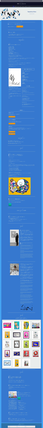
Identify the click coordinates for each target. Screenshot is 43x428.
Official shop (10, 203)
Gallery (18, 4)
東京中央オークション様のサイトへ (19, 396)
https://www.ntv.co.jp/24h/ (11, 156)
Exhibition (20, 4)
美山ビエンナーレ (20, 24)
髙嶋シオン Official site (21, 2)
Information (23, 4)
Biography (16, 4)
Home (13, 4)
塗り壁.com (12, 132)
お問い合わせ (26, 4)
